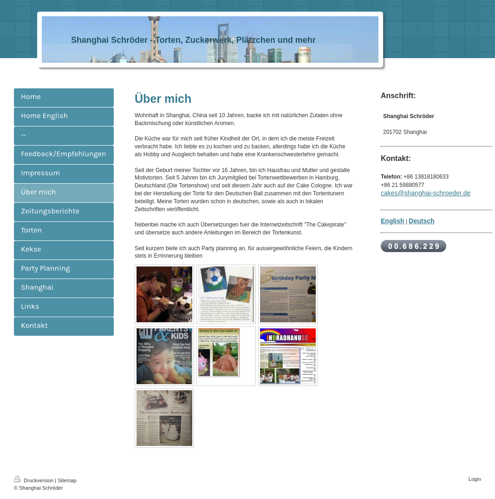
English (392, 221)
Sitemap (67, 480)
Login (475, 479)
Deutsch (421, 221)
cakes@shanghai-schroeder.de (425, 193)
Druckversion (34, 480)
